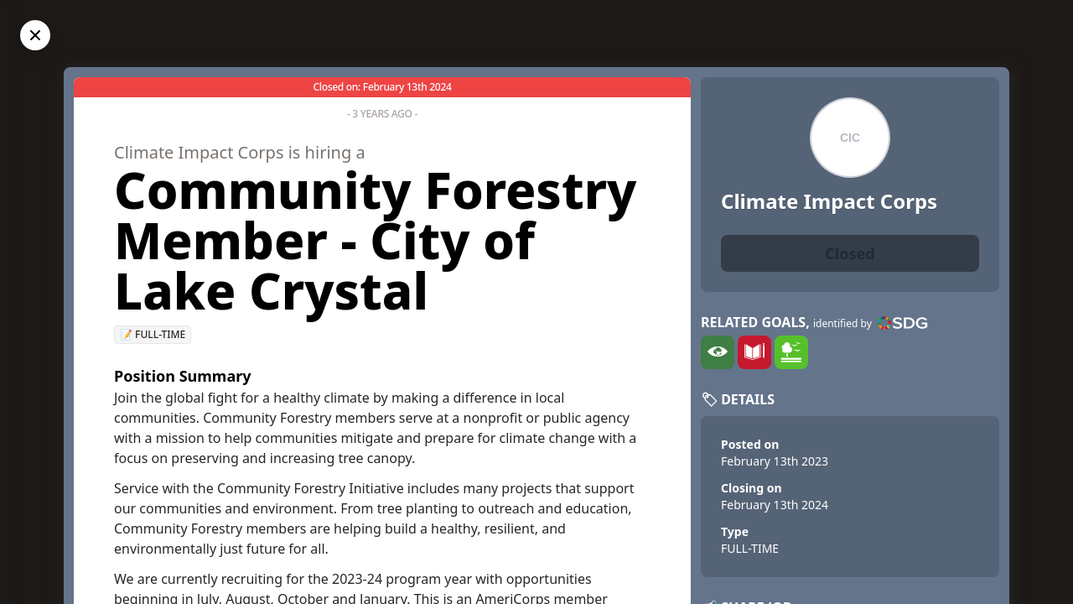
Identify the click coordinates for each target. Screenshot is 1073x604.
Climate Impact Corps (829, 201)
